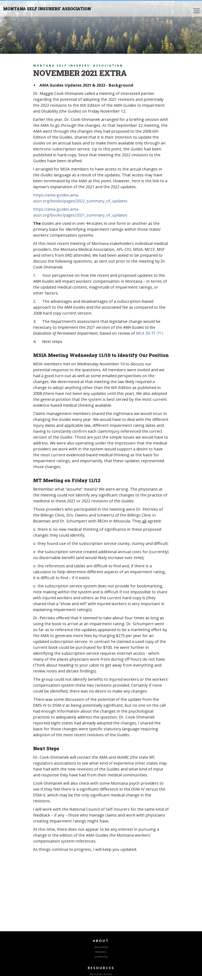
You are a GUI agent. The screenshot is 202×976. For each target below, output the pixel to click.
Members (101, 952)
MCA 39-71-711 (149, 333)
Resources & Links (101, 974)
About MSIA (101, 947)
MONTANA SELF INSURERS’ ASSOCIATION (47, 8)
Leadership (101, 956)
